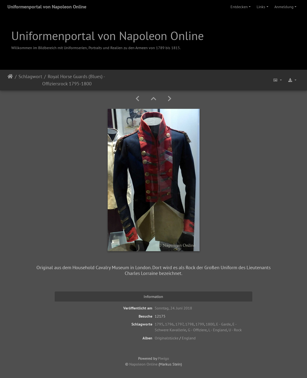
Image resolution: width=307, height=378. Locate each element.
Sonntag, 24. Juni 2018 (173, 308)
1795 (159, 324)
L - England (217, 329)
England (189, 338)
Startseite (10, 80)
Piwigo (163, 358)
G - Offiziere (197, 329)
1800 (210, 324)
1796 (169, 324)
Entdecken (239, 6)
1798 (189, 324)
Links (261, 6)
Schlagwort (30, 76)
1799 (199, 324)
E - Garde (223, 324)
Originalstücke (166, 338)
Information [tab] (153, 296)
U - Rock (235, 329)
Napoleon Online (143, 364)
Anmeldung (284, 6)
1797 (179, 324)
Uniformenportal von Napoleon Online (46, 7)
